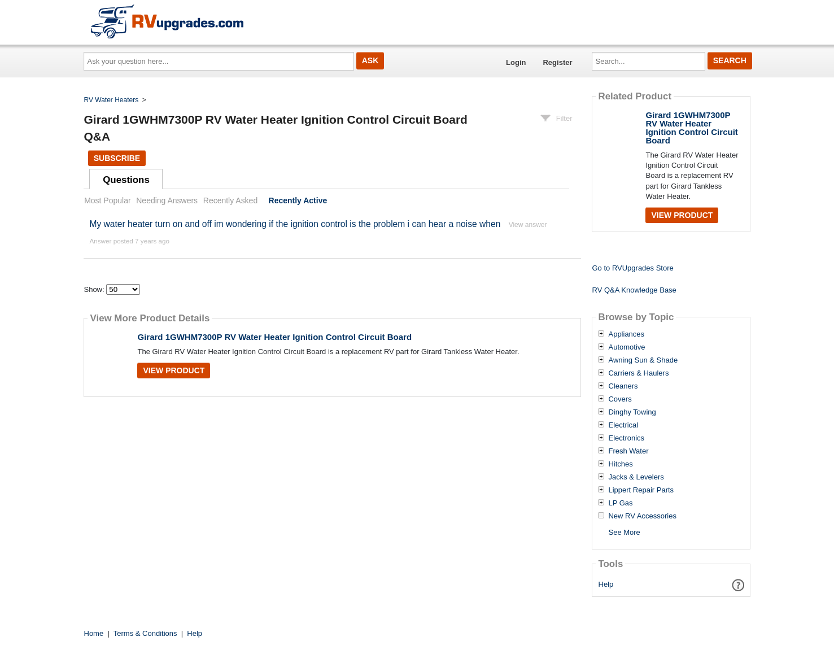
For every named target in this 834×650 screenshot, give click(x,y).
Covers (619, 399)
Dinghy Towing (632, 412)
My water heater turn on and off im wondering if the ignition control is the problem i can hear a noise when (294, 224)
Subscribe (117, 158)
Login (516, 62)
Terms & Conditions (145, 633)
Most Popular (107, 200)
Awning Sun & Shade (643, 360)
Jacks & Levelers (635, 477)
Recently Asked (230, 200)
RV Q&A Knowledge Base (634, 290)
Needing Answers (167, 200)
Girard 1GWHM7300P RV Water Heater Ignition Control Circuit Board (274, 337)
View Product (173, 370)
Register (557, 62)
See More (624, 532)
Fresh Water (628, 451)
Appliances (626, 334)
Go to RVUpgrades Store (632, 268)
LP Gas (620, 503)
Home (94, 633)
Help (606, 584)
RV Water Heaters (111, 100)
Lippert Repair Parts (641, 490)
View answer (528, 225)
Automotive (626, 347)
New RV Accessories (642, 516)
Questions (126, 180)
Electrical (623, 425)
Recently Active (298, 200)
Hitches (620, 464)
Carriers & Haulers (638, 373)
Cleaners (622, 386)
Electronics (626, 438)
